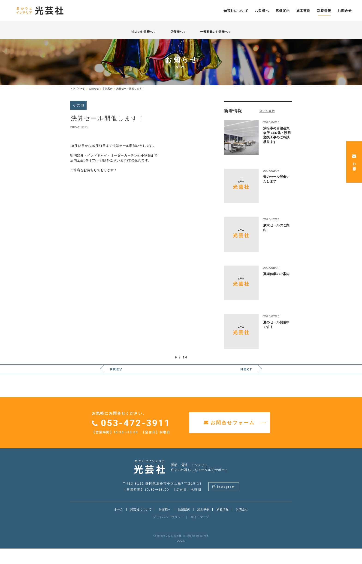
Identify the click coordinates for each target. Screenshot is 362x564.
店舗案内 (184, 525)
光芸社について (141, 525)
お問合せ (242, 525)
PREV (116, 385)
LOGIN (181, 556)
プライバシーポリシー (168, 532)
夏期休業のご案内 (276, 289)
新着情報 (223, 525)
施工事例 (203, 525)
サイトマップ (200, 532)
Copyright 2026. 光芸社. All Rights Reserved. (181, 551)
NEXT (246, 385)
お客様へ (165, 525)
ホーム (118, 525)
